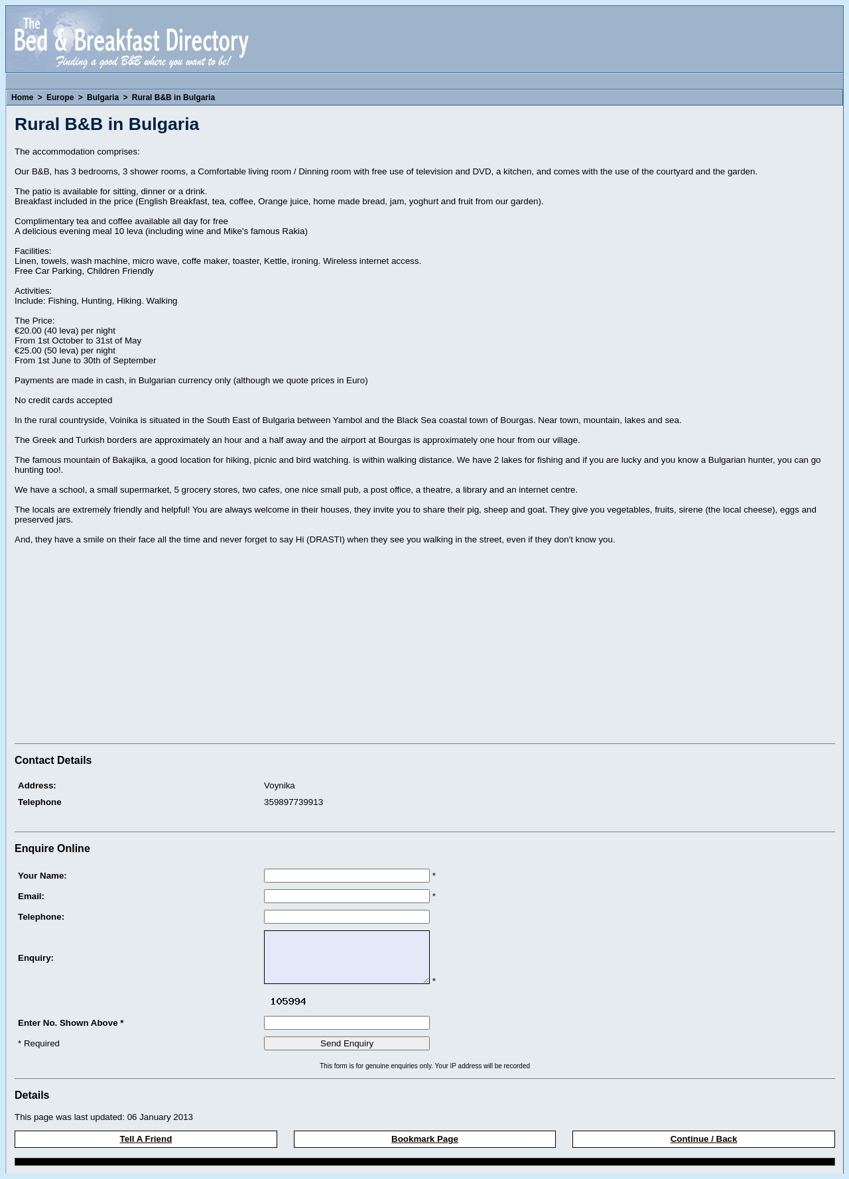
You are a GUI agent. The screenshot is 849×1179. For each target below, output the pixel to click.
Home (22, 97)
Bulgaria (103, 97)
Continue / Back (704, 1139)
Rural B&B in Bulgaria (173, 97)
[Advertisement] (126, 646)
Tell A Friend (146, 1139)
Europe (60, 97)
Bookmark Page (424, 1139)
